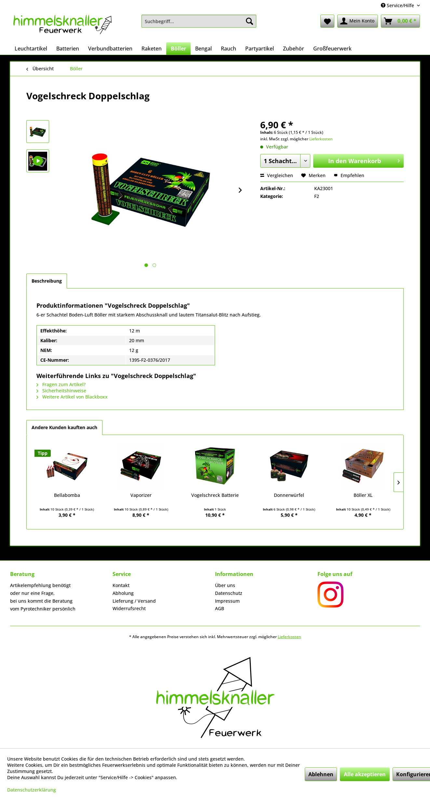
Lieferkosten (321, 139)
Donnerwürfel (289, 495)
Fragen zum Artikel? (61, 384)
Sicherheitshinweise (61, 390)
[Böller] (178, 48)
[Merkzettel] (327, 21)
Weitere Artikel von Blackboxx (72, 397)
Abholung (123, 593)
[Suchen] (249, 21)
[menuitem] (198, 21)
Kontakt (121, 585)
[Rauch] (228, 48)
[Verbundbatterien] (110, 48)
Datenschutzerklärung (31, 790)
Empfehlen (349, 175)
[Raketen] (151, 48)
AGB (219, 608)
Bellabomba (67, 495)
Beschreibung (47, 281)
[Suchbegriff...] (198, 21)
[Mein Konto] (357, 21)
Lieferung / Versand (134, 601)
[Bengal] (203, 48)
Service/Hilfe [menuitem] (398, 5)
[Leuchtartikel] (31, 48)
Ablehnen (320, 774)
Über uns (225, 585)
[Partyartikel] (259, 48)
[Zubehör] (293, 48)
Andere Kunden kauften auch (64, 427)
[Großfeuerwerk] (332, 48)
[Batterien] (68, 48)
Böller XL (363, 495)
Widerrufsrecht (129, 608)
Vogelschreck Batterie (215, 495)
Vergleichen (276, 175)
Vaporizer (141, 495)
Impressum (227, 601)
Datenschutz (228, 593)
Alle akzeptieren (365, 774)
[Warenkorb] (400, 21)
